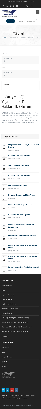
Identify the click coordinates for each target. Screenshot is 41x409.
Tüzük (3, 352)
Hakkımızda (5, 348)
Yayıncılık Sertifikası (8, 295)
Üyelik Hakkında (7, 299)
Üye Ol (10, 21)
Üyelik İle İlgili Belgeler (9, 304)
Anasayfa (4, 395)
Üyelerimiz (5, 361)
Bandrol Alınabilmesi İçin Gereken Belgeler (15, 322)
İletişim (4, 366)
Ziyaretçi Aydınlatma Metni (20, 398)
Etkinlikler (4, 37)
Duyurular (5, 336)
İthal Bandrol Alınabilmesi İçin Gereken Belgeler (17, 327)
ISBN (3, 290)
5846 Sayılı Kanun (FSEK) (10, 309)
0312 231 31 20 (29, 1)
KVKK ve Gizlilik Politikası (17, 395)
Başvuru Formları (7, 285)
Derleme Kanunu (7, 313)
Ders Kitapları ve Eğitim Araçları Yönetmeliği (15, 318)
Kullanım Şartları (6, 398)
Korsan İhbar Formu (27, 21)
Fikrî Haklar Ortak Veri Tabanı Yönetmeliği (15, 331)
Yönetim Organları (7, 357)
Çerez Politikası (30, 395)
